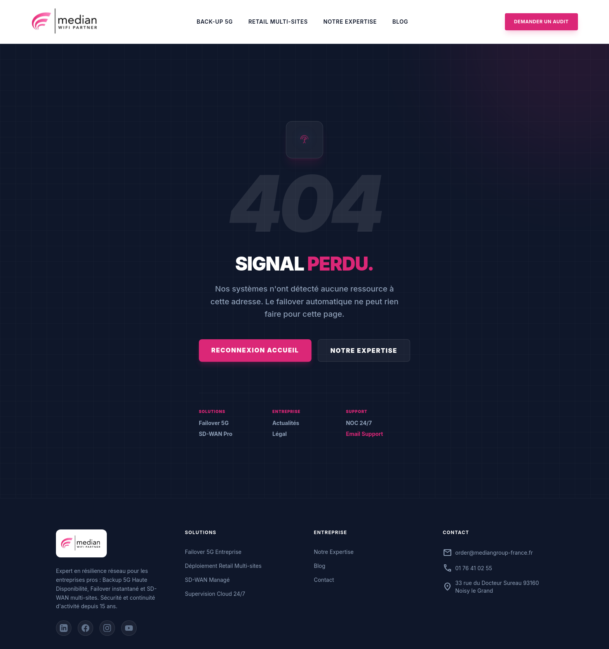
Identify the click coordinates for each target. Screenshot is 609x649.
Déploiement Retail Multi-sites (223, 565)
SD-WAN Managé (207, 579)
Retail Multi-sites (278, 21)
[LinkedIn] (63, 628)
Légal (279, 433)
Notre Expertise (350, 21)
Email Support (364, 433)
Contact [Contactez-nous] (324, 579)
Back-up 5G (215, 21)
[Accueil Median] (65, 21)
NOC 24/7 (359, 423)
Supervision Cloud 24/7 (215, 593)
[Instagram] (107, 628)
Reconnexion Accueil (255, 350)
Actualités (285, 423)
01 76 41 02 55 (473, 568)
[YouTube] (129, 628)
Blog (400, 21)
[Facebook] (85, 628)
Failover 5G (214, 423)
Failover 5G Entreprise (213, 551)
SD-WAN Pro (215, 433)
